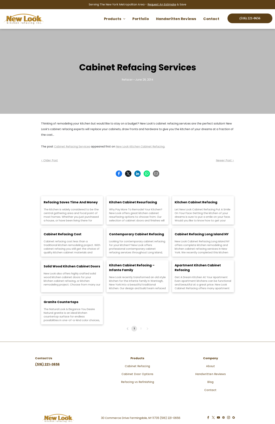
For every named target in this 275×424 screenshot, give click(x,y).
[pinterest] (223, 418)
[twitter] (213, 418)
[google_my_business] (234, 418)
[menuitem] (114, 18)
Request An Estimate (161, 4)
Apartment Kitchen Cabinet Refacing (198, 267)
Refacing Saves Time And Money (71, 202)
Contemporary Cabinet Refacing (136, 234)
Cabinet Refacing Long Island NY (202, 234)
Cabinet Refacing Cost (62, 234)
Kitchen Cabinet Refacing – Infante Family (132, 267)
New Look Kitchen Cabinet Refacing (140, 146)
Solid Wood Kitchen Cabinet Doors (72, 266)
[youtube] (218, 418)
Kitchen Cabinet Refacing (196, 202)
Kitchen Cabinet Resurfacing (133, 202)
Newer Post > (225, 160)
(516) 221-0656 (170, 418)
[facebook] (208, 418)
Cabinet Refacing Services (72, 146)
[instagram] (228, 418)
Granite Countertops (61, 302)
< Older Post (49, 160)
